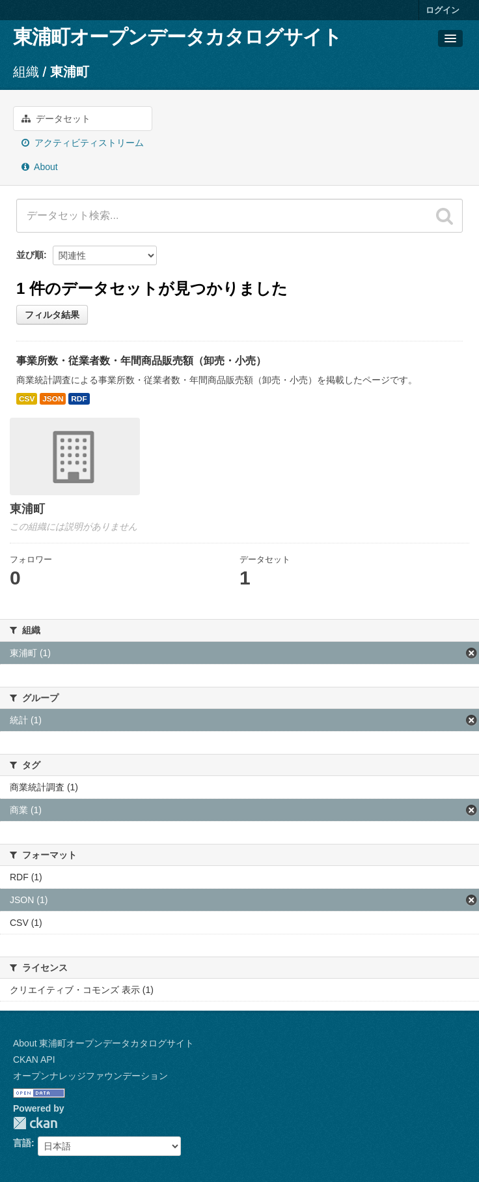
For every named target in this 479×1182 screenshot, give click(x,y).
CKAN (35, 1123)
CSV (26, 398)
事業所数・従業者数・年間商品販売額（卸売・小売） (141, 360)
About (39, 167)
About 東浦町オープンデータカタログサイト (103, 1043)
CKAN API (34, 1059)
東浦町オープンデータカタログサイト (177, 37)
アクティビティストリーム (82, 142)
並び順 (30, 255)
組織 (26, 72)
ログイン (442, 10)
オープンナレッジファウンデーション (90, 1076)
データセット (55, 118)
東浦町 (69, 72)
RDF (79, 398)
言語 (22, 1143)
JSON (52, 398)
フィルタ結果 (52, 315)
